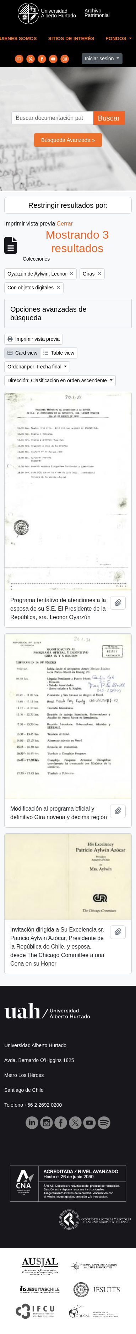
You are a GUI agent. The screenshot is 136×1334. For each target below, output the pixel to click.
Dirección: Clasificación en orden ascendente (57, 380)
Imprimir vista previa (33, 339)
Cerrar (65, 224)
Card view (22, 353)
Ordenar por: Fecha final (35, 366)
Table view (58, 353)
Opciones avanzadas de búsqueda (48, 313)
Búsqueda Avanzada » (68, 140)
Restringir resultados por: (68, 205)
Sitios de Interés (71, 38)
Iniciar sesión (100, 58)
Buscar (109, 118)
